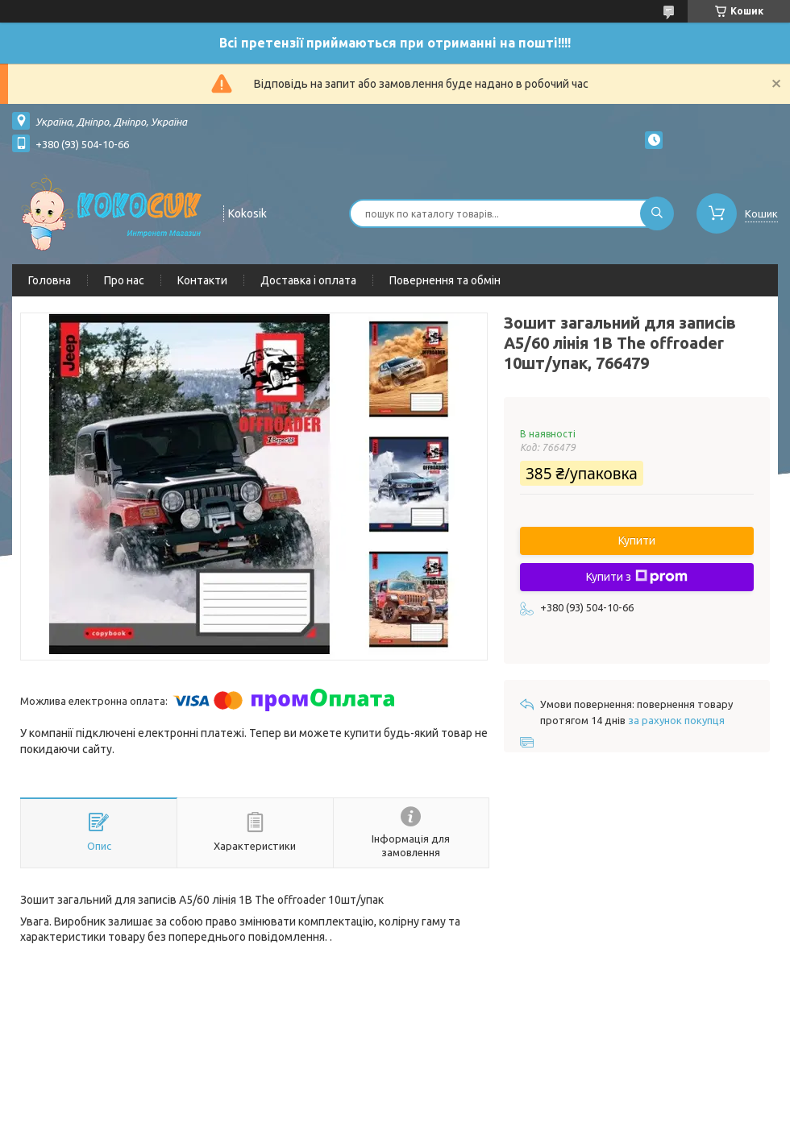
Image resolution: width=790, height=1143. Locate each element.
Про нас (124, 280)
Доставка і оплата (308, 280)
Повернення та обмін (445, 280)
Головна (49, 280)
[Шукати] (657, 213)
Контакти (202, 280)
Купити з (637, 576)
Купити (636, 540)
